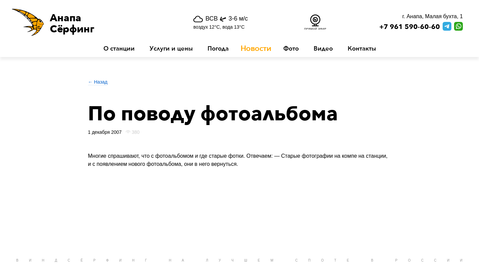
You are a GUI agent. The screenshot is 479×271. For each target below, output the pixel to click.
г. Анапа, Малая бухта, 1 (432, 16)
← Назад (97, 82)
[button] (88, 22)
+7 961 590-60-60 (409, 27)
